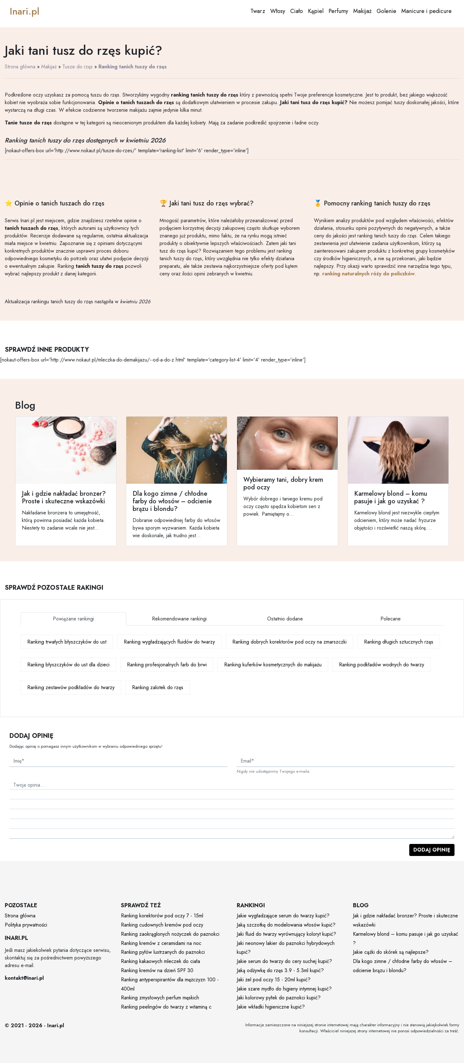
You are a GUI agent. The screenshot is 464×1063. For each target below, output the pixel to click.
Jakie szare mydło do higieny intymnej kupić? (284, 988)
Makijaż (362, 11)
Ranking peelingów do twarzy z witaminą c (166, 1006)
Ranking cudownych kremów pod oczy (162, 924)
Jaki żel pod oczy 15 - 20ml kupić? (273, 979)
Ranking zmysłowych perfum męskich (160, 997)
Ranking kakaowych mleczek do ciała (160, 961)
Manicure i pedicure (426, 11)
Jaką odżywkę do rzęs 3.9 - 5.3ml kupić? (280, 970)
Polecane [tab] (390, 618)
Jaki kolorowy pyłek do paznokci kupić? (279, 997)
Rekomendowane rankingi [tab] (179, 618)
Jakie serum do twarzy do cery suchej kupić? (284, 961)
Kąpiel (315, 11)
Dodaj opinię (431, 849)
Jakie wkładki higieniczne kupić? (271, 1006)
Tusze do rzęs (77, 66)
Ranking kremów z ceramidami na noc (161, 943)
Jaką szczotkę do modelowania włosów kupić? (286, 924)
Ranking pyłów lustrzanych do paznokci (163, 952)
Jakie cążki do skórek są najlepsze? (391, 952)
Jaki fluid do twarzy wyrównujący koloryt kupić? (286, 934)
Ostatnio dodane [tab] (285, 618)
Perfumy (338, 11)
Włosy (277, 11)
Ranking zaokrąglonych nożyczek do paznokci (170, 934)
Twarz (257, 11)
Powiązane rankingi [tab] (73, 618)
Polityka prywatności (26, 924)
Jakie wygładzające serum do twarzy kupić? (283, 915)
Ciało (296, 11)
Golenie (386, 11)
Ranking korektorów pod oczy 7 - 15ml (162, 915)
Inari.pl (24, 11)
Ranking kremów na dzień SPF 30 (157, 970)
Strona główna (20, 66)
